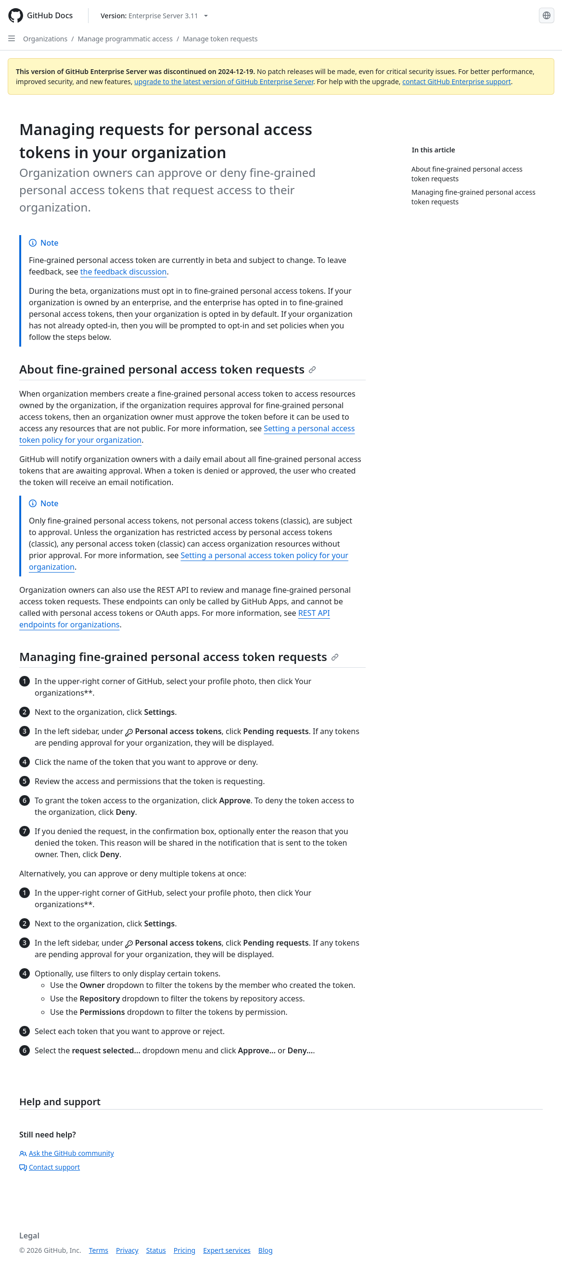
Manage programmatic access (124, 38)
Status (156, 1250)
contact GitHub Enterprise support (456, 81)
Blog (265, 1250)
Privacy (127, 1250)
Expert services (227, 1250)
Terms (98, 1250)
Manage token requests (220, 38)
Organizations (45, 38)
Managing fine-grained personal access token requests (179, 656)
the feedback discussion (123, 271)
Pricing (184, 1250)
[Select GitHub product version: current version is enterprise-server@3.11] (154, 15)
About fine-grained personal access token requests (167, 369)
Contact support (49, 1167)
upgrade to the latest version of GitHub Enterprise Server (223, 81)
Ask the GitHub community (66, 1153)
